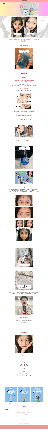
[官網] (24, 332)
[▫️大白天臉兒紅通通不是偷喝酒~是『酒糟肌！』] (24, 417)
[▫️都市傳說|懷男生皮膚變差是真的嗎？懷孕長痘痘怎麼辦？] (24, 412)
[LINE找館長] (17, 426)
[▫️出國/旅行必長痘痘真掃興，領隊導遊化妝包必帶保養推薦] (24, 421)
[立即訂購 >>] (11, 403)
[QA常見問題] (11, 426)
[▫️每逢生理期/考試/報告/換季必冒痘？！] (24, 419)
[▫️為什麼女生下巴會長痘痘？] (24, 415)
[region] (24, 1)
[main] (24, 40)
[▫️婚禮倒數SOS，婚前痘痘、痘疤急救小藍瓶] (24, 423)
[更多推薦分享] (24, 355)
